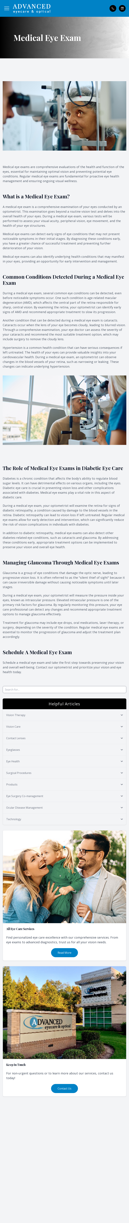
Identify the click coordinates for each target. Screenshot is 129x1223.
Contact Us (64, 1088)
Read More (64, 953)
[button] (6, 8)
